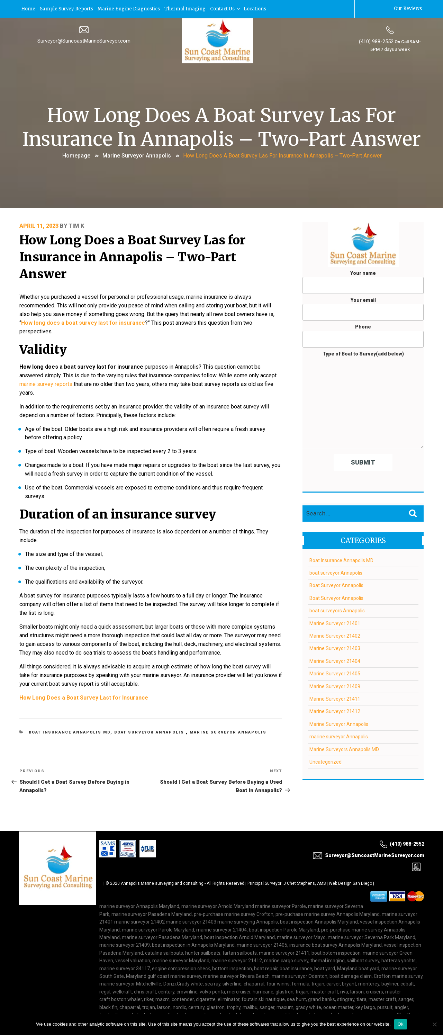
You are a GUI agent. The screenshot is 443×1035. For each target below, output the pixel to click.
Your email (363, 308)
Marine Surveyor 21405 (334, 673)
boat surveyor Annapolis (150, 720)
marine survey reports (45, 381)
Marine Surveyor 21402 (334, 635)
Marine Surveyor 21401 (334, 623)
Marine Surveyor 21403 (334, 648)
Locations (259, 8)
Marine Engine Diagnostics (130, 8)
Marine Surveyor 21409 (334, 685)
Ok (401, 1024)
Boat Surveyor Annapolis (336, 585)
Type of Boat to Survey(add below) (363, 399)
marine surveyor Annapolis (338, 736)
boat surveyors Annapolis (337, 610)
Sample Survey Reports (67, 8)
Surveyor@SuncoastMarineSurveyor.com (83, 40)
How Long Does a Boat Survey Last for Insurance (83, 686)
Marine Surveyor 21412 (334, 711)
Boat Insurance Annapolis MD (70, 720)
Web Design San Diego (350, 872)
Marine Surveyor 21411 (334, 698)
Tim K (76, 225)
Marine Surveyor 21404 (334, 660)
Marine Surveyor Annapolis (136, 155)
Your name (363, 281)
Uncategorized (325, 761)
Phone (363, 335)
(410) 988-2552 (376, 41)
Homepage (76, 155)
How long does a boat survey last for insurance (83, 321)
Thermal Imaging (187, 8)
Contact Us (228, 8)
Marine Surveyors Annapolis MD (344, 749)
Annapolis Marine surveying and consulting (162, 872)
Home (28, 8)
